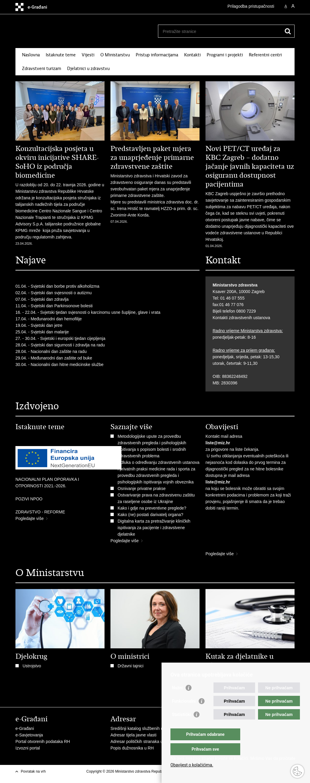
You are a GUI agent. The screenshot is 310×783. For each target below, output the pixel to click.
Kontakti (192, 55)
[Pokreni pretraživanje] (288, 31)
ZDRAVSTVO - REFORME (40, 512)
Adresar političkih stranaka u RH (140, 741)
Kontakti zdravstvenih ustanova (241, 317)
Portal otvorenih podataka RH (42, 741)
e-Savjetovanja (29, 735)
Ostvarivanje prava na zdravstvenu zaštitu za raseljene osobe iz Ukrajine (156, 498)
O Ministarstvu (115, 55)
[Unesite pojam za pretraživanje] (220, 31)
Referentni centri (265, 55)
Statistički (181, 726)
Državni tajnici (130, 665)
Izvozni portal (27, 748)
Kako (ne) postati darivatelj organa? (152, 514)
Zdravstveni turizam (41, 68)
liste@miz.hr (217, 442)
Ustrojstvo (32, 665)
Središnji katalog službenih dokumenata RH (150, 728)
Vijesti (88, 55)
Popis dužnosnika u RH (132, 748)
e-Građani (24, 728)
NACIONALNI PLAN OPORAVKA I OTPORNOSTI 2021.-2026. (47, 482)
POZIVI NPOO (28, 498)
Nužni (177, 699)
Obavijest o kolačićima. (191, 765)
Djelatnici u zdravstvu (88, 68)
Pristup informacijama (157, 55)
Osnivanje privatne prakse (142, 488)
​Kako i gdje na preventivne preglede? (153, 508)
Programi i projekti (225, 55)
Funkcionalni (184, 713)
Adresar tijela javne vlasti (133, 735)
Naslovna (31, 55)
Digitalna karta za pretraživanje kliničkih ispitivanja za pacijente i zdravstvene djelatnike (154, 528)
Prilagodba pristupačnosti (250, 6)
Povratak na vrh (33, 771)
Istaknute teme (61, 55)
